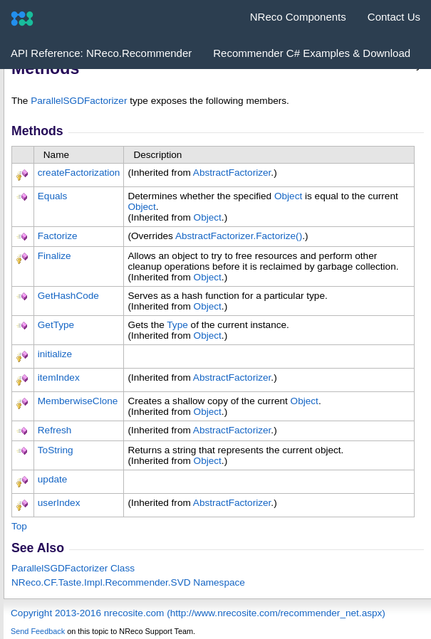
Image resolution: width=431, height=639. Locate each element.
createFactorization (79, 172)
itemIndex (59, 377)
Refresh (55, 430)
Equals (53, 196)
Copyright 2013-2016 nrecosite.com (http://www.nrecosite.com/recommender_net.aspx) (198, 613)
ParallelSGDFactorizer (79, 100)
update (53, 479)
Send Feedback (38, 631)
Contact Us (394, 17)
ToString (55, 450)
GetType (56, 325)
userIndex (59, 502)
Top (19, 526)
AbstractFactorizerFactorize (238, 236)
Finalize (54, 255)
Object (288, 196)
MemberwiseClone (78, 401)
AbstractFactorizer (232, 172)
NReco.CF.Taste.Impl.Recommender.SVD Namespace (128, 582)
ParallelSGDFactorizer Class (73, 568)
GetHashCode (68, 295)
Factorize (58, 236)
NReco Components (298, 17)
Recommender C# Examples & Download (311, 53)
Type (177, 325)
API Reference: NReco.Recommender (101, 53)
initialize (55, 354)
